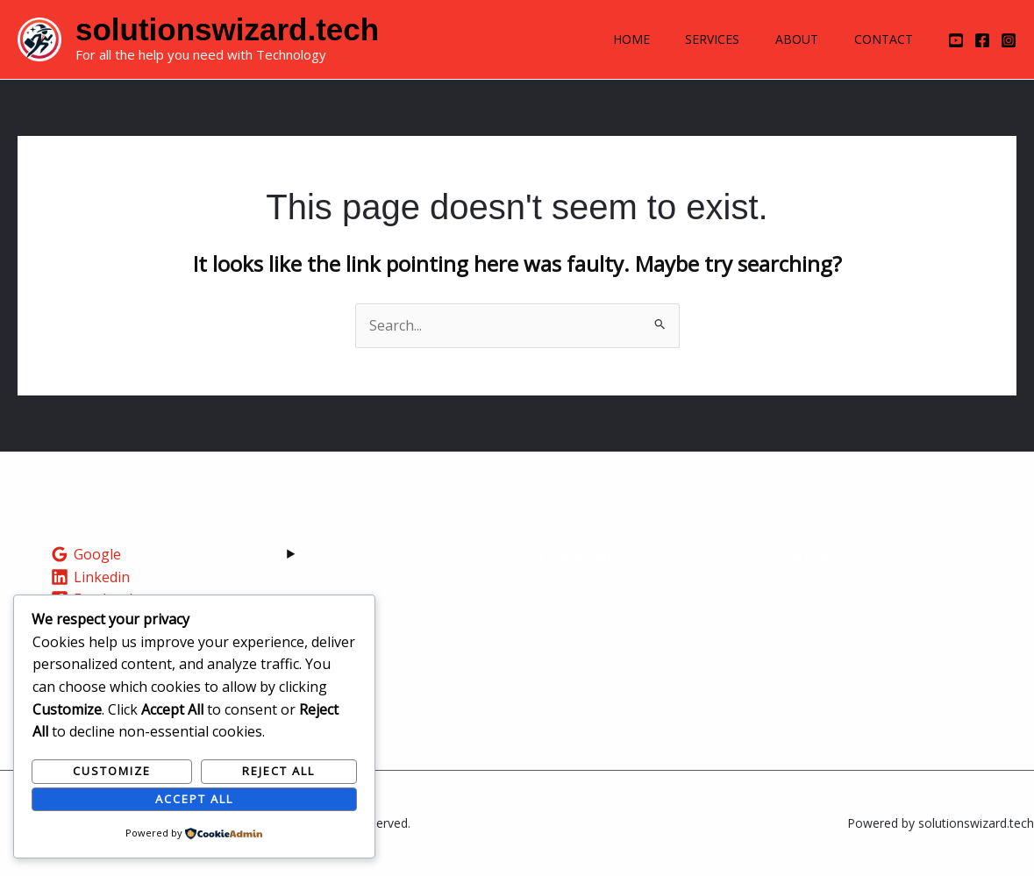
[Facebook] (982, 40)
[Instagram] (1008, 40)
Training (567, 623)
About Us (570, 601)
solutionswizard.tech (227, 29)
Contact (880, 39)
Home (608, 39)
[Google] (86, 554)
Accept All (194, 799)
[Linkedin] (91, 577)
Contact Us (575, 668)
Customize (112, 771)
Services (696, 39)
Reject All (278, 771)
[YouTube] (956, 40)
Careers (565, 646)
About (787, 39)
